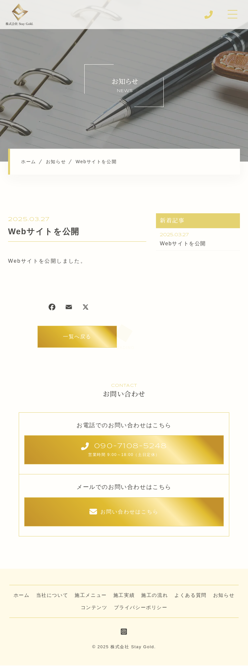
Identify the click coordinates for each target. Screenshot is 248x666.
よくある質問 (190, 595)
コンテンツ (94, 608)
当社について (52, 595)
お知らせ (223, 595)
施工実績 (124, 595)
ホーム (22, 595)
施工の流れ (154, 595)
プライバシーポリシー (141, 608)
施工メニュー (91, 595)
